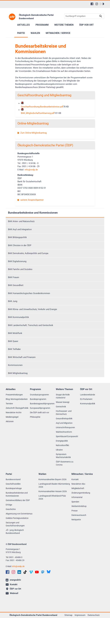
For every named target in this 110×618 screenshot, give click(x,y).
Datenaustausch (78, 515)
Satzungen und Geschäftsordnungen (15, 524)
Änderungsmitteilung (80, 493)
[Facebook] (92, 4)
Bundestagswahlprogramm (42, 403)
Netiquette (76, 519)
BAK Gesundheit (15, 285)
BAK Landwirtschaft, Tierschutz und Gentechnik (30, 325)
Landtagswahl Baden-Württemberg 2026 (54, 485)
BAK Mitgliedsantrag (18, 373)
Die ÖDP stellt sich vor (39, 412)
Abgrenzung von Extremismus (19, 514)
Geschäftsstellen (13, 484)
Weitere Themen (63, 24)
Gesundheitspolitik (64, 418)
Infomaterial (76, 497)
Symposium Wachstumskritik (63, 455)
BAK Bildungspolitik (17, 237)
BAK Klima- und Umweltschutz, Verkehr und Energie (32, 309)
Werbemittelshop (79, 506)
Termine (9, 403)
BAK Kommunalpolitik (18, 317)
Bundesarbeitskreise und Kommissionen (33, 212)
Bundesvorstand (13, 479)
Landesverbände (87, 394)
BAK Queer (13, 341)
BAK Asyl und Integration (20, 229)
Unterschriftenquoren (65, 427)
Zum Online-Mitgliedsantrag (33, 133)
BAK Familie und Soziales (20, 269)
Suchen (100, 16)
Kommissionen (15, 365)
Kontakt (75, 479)
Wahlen (35, 33)
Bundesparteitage (14, 488)
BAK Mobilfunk (15, 333)
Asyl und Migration (64, 423)
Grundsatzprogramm (39, 394)
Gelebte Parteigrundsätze (17, 518)
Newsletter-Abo (78, 484)
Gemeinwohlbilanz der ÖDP (18, 500)
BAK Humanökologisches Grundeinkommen (29, 293)
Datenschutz (94, 615)
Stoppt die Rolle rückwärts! (63, 396)
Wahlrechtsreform (64, 432)
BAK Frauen (13, 277)
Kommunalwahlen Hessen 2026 (53, 491)
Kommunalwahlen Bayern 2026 (52, 479)
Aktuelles (23, 24)
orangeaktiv (13, 580)
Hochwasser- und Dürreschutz (63, 412)
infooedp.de (31, 169)
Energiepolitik (62, 441)
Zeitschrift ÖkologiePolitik (17, 408)
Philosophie (35, 417)
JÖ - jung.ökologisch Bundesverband (15, 531)
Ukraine (59, 450)
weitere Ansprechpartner (32, 200)
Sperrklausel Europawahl (67, 436)
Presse (74, 510)
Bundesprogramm (38, 399)
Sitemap (68, 615)
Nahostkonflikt (62, 445)
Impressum (80, 615)
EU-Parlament (86, 399)
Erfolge (9, 505)
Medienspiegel (12, 417)
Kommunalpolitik (87, 403)
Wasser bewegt (62, 402)
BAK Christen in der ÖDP (19, 245)
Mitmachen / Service (58, 33)
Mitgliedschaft (77, 488)
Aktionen (10, 421)
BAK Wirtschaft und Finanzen (22, 357)
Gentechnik (61, 406)
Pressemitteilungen (14, 394)
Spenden (75, 502)
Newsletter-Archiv (13, 412)
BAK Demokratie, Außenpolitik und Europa (28, 253)
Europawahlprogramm (40, 408)
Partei (21, 33)
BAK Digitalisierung (17, 261)
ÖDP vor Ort (86, 24)
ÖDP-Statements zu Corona (64, 463)
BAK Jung (12, 301)
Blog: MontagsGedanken (17, 399)
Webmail (12, 593)
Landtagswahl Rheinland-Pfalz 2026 (52, 497)
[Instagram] (96, 4)
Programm (42, 24)
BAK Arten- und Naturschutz (21, 221)
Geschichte (11, 509)
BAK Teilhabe (14, 349)
